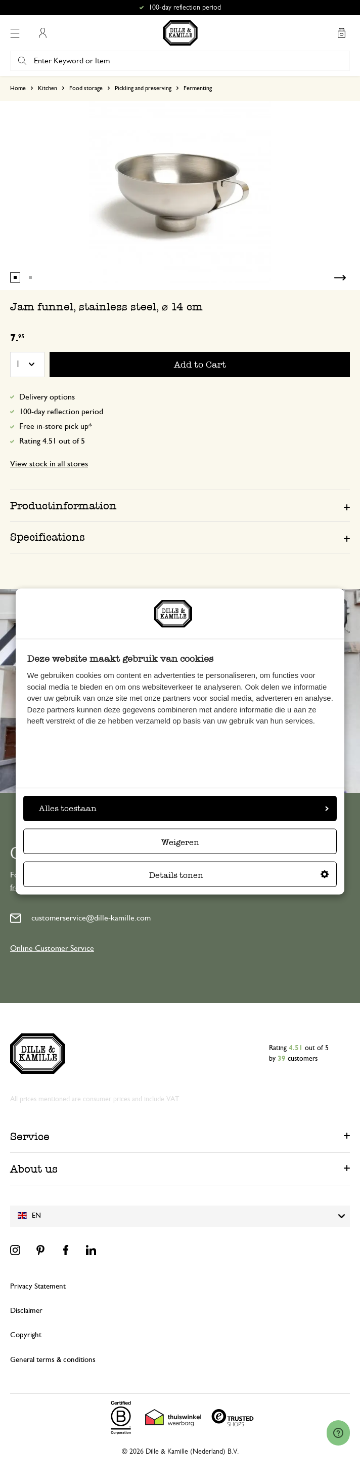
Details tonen (239, 875)
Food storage (86, 88)
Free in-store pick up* (55, 426)
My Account (42, 33)
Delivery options (47, 397)
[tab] (180, 505)
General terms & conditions (53, 1360)
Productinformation (63, 505)
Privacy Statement (38, 1286)
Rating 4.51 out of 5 (52, 441)
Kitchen (47, 88)
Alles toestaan (184, 808)
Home (18, 88)
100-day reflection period (61, 412)
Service (30, 1136)
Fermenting (198, 88)
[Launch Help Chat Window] (338, 1433)
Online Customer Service (52, 948)
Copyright (25, 1335)
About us (34, 1169)
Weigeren (180, 842)
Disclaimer (26, 1310)
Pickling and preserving (143, 88)
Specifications (47, 537)
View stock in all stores (49, 464)
